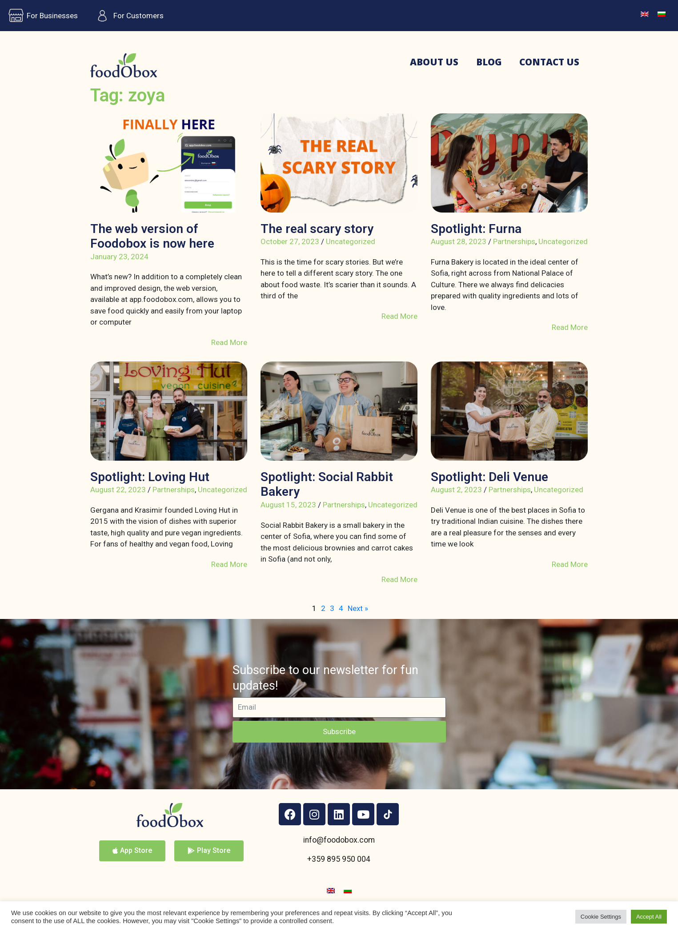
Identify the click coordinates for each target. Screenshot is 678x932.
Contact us (549, 62)
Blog (488, 62)
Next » (358, 608)
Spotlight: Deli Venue (489, 477)
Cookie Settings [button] (601, 916)
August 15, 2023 (288, 504)
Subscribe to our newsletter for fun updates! (325, 678)
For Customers (127, 15)
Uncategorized (350, 241)
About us (434, 62)
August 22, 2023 (118, 489)
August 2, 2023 (456, 489)
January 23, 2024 (119, 256)
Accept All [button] (649, 916)
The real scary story (317, 228)
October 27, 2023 (290, 241)
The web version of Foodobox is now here (152, 236)
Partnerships (514, 241)
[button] (132, 850)
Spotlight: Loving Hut (149, 477)
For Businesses (41, 15)
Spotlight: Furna (476, 228)
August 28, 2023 (458, 241)
